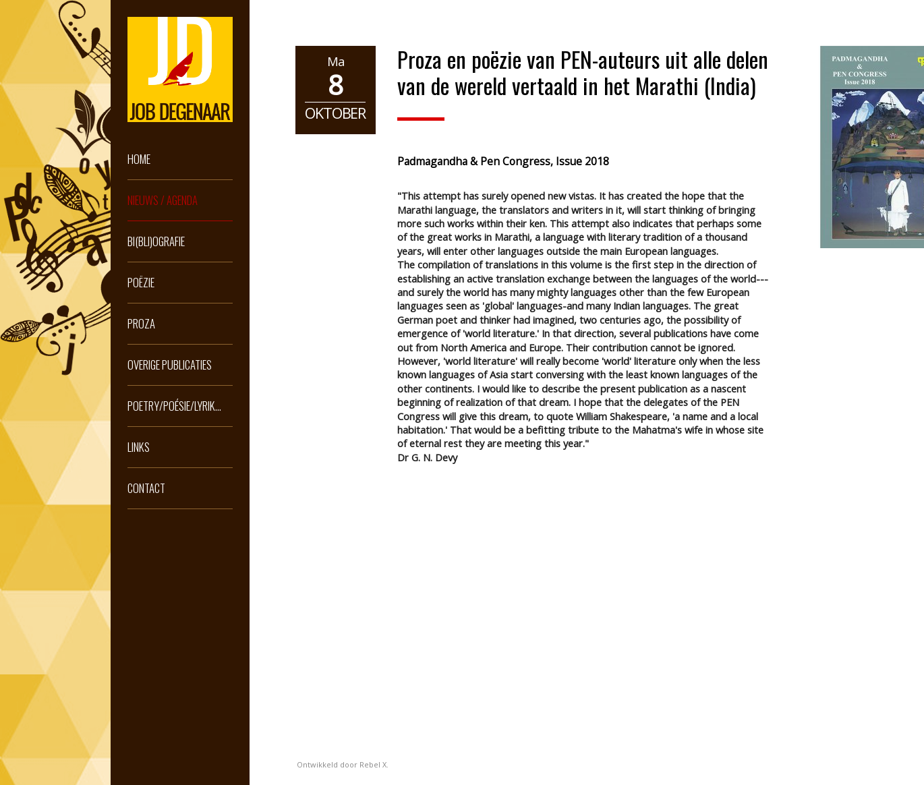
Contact (146, 487)
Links (138, 446)
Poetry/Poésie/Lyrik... (174, 405)
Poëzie (140, 282)
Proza (141, 323)
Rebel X (372, 764)
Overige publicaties (169, 364)
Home (138, 158)
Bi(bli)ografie (156, 241)
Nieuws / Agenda (162, 200)
